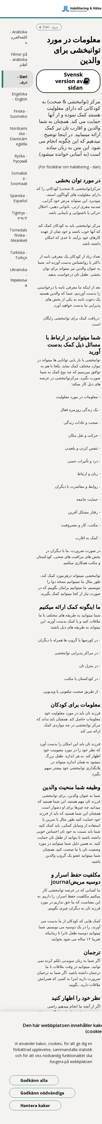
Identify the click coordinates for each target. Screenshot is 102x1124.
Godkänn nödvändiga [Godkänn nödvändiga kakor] (42, 1093)
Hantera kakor (35, 1105)
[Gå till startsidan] (51, 8)
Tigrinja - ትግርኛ (19, 215)
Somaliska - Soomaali (19, 178)
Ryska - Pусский (20, 158)
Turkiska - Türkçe (18, 255)
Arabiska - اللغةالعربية (18, 37)
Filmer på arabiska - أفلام (18, 59)
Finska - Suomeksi (18, 113)
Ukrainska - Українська (18, 277)
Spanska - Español (18, 198)
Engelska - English (19, 96)
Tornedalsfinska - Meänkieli (18, 235)
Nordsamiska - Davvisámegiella (18, 136)
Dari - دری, (22, 79)
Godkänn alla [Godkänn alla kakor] (34, 1080)
